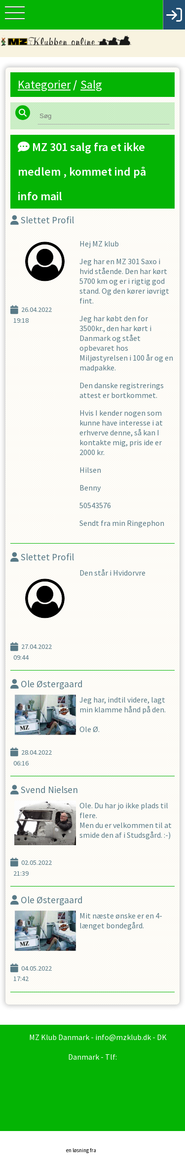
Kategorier (44, 84)
